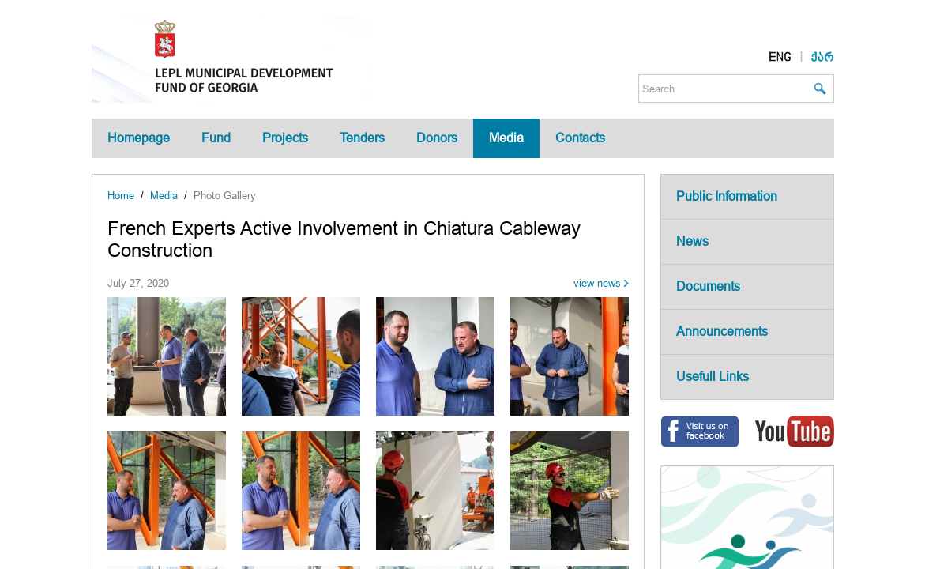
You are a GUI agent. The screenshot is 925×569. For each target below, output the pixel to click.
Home (120, 196)
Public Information (726, 196)
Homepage (138, 138)
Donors (436, 138)
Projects (285, 138)
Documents (708, 286)
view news (597, 283)
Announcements (722, 331)
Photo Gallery (225, 196)
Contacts (580, 138)
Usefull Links (712, 376)
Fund (216, 138)
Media (506, 138)
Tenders (362, 138)
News (692, 241)
